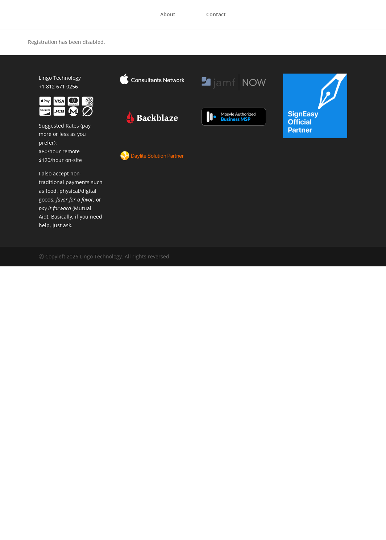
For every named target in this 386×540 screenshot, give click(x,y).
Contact (216, 15)
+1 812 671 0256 (58, 86)
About (167, 15)
